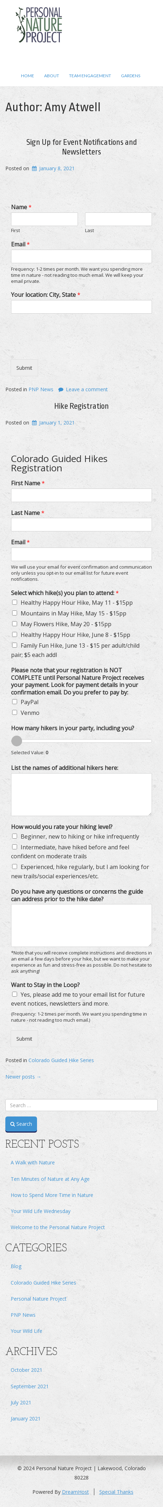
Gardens (130, 75)
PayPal (29, 702)
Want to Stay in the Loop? (45, 985)
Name (21, 207)
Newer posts (23, 1076)
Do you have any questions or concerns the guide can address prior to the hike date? (77, 895)
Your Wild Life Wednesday (40, 1211)
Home (27, 75)
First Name (28, 483)
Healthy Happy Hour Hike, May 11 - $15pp (77, 603)
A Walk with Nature (33, 1162)
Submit (24, 367)
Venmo (30, 713)
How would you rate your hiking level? (61, 827)
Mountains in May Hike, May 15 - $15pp (73, 613)
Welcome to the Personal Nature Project (58, 1227)
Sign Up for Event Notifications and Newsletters (81, 147)
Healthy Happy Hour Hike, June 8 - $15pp (75, 635)
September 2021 (30, 1386)
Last (89, 230)
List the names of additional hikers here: (64, 768)
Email (20, 244)
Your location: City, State (45, 295)
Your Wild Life (26, 1330)
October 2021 (26, 1369)
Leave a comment (87, 389)
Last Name (27, 513)
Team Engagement (90, 75)
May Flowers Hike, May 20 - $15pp (66, 624)
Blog (16, 1266)
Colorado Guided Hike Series (61, 1060)
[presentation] (65, 347)
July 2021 (21, 1402)
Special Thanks (116, 1491)
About (51, 75)
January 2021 (26, 1418)
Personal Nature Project (39, 1298)
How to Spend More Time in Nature (52, 1195)
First (15, 230)
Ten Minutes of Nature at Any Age (50, 1178)
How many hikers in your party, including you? (72, 728)
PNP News (40, 389)
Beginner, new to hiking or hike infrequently (80, 836)
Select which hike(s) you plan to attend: (65, 593)
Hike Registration (81, 406)
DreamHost (75, 1491)
